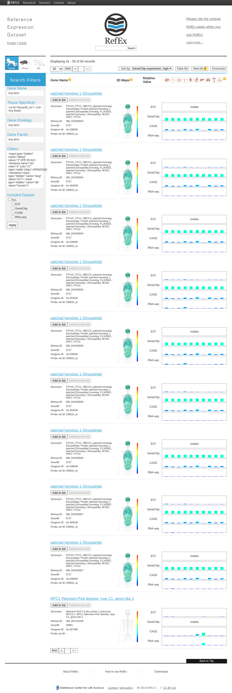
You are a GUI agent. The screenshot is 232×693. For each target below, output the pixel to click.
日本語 (22, 43)
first (68, 68)
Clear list (182, 68)
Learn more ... (194, 42)
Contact (59, 2)
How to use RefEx (116, 671)
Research (29, 2)
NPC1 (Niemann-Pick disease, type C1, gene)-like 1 (92, 599)
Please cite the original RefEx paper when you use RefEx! (203, 27)
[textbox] (111, 48)
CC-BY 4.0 (169, 687)
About (71, 2)
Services (44, 2)
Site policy (126, 687)
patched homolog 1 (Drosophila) (76, 93)
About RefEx (70, 671)
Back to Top (207, 661)
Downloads (218, 68)
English (11, 43)
